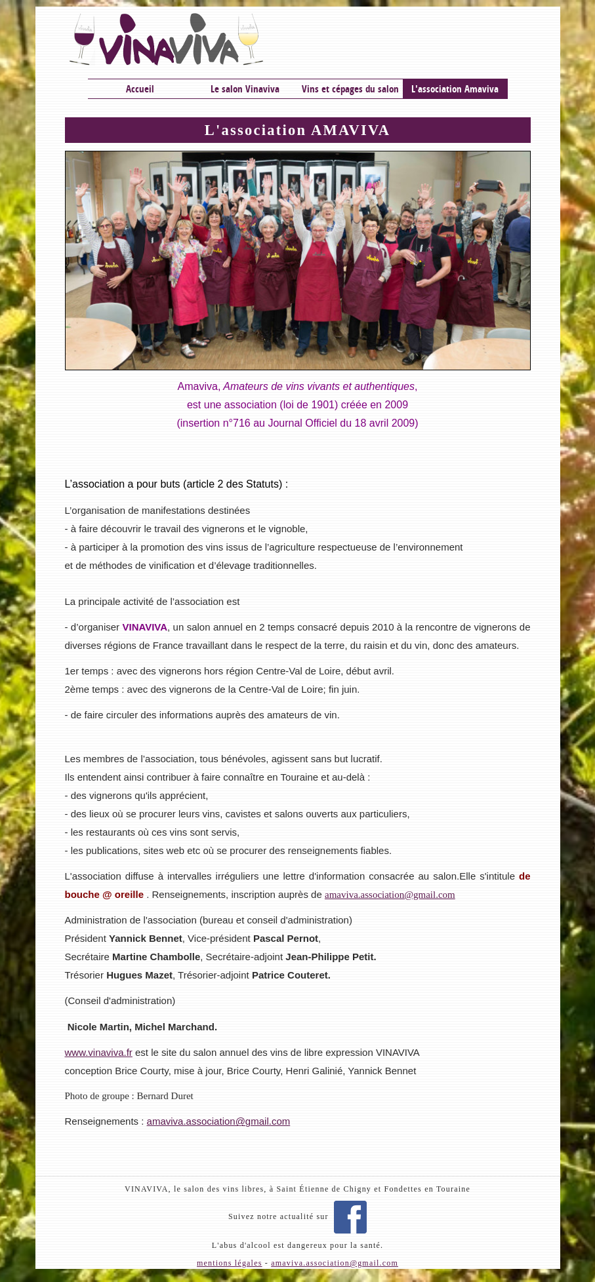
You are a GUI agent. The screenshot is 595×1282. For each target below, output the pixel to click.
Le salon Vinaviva (245, 89)
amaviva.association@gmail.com (219, 1121)
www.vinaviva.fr (99, 1052)
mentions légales (229, 1263)
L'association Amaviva (455, 89)
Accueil (140, 89)
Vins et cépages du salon (350, 89)
